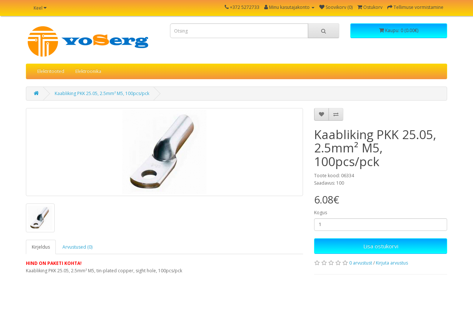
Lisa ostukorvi (380, 246)
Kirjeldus (41, 247)
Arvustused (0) (77, 247)
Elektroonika (88, 71)
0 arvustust (360, 263)
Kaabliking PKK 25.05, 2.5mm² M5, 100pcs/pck (102, 93)
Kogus (320, 212)
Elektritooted (50, 71)
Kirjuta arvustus (392, 263)
